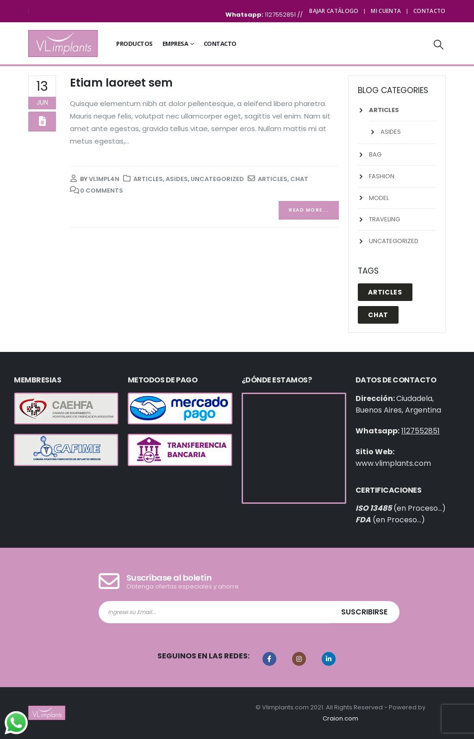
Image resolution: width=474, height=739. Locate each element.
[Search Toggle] (439, 44)
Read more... (309, 210)
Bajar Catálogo (333, 11)
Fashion (381, 176)
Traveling (384, 219)
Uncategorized (217, 179)
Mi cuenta (386, 11)
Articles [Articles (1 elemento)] (385, 292)
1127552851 (281, 14)
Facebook (269, 659)
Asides (177, 179)
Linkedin (329, 659)
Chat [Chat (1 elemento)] (378, 314)
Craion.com (340, 718)
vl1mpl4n (104, 179)
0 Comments (101, 190)
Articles (148, 179)
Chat (299, 179)
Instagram (299, 659)
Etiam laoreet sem (121, 82)
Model (379, 198)
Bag (375, 154)
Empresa (175, 43)
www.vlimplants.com (393, 463)
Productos (134, 43)
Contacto (429, 11)
